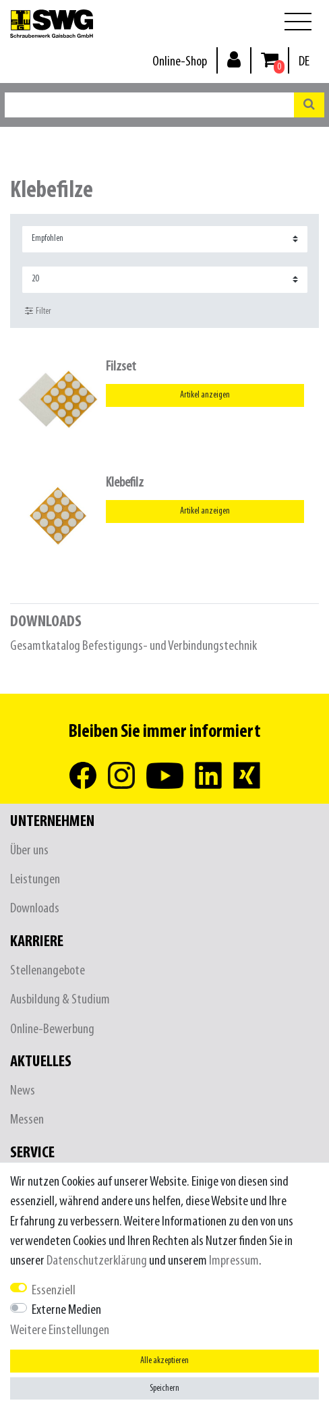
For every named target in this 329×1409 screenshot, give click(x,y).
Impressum (234, 1261)
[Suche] (309, 104)
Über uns (29, 851)
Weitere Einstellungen (59, 1330)
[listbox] (58, 399)
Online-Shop (179, 62)
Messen (27, 1120)
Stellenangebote (47, 971)
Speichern (164, 1388)
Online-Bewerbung (52, 1029)
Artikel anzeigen (205, 395)
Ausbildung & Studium (60, 1000)
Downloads (34, 909)
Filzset (121, 367)
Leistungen (35, 880)
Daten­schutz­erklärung (97, 1261)
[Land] (304, 62)
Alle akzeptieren (164, 1361)
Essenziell (54, 1290)
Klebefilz (125, 483)
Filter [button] (38, 311)
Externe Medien (66, 1310)
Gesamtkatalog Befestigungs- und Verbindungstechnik (133, 646)
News (22, 1091)
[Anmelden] (234, 59)
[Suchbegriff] (149, 104)
